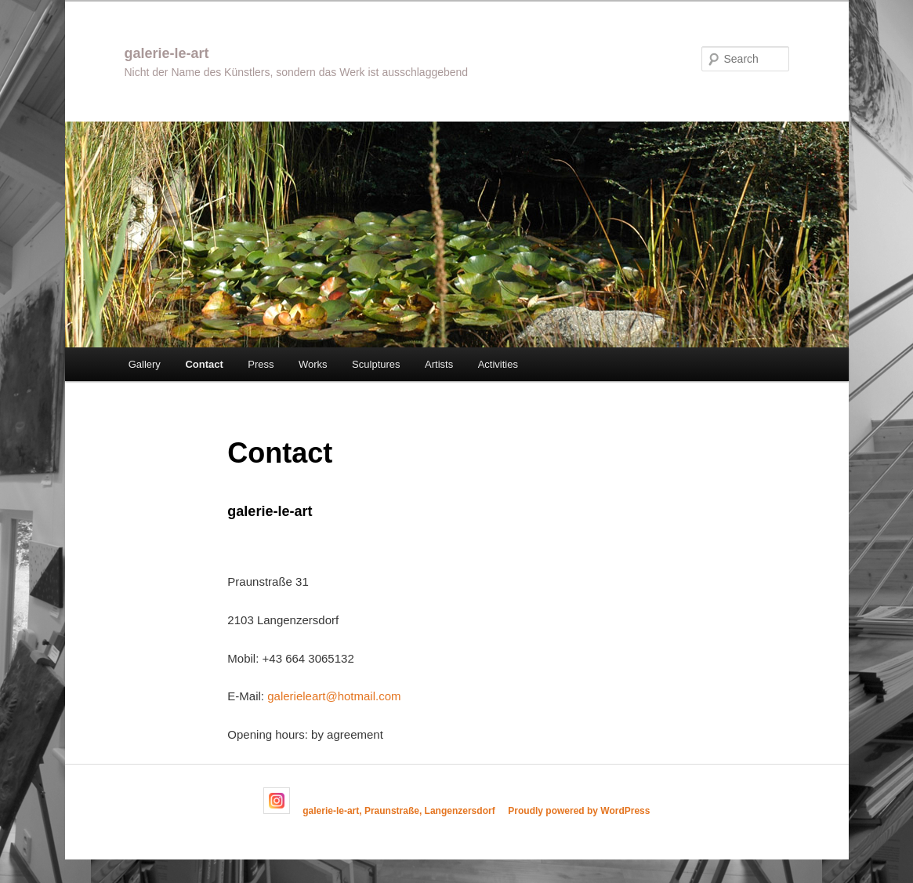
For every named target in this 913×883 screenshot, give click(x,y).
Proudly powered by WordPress (579, 810)
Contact (204, 364)
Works (313, 364)
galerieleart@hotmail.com (333, 696)
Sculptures (376, 364)
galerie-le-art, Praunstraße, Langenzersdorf (399, 810)
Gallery (145, 364)
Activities (498, 364)
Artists (439, 364)
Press (261, 364)
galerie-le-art (167, 53)
